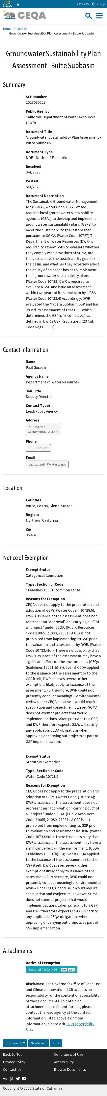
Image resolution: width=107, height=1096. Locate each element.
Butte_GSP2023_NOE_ (51, 969)
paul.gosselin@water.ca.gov (47, 464)
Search (22, 29)
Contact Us (83, 3)
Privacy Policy (14, 1062)
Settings (98, 4)
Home (7, 29)
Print (56, 1043)
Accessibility (64, 1062)
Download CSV (15, 1043)
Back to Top (13, 1054)
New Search (38, 1043)
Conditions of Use (68, 1054)
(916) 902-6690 (38, 448)
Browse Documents (70, 1069)
